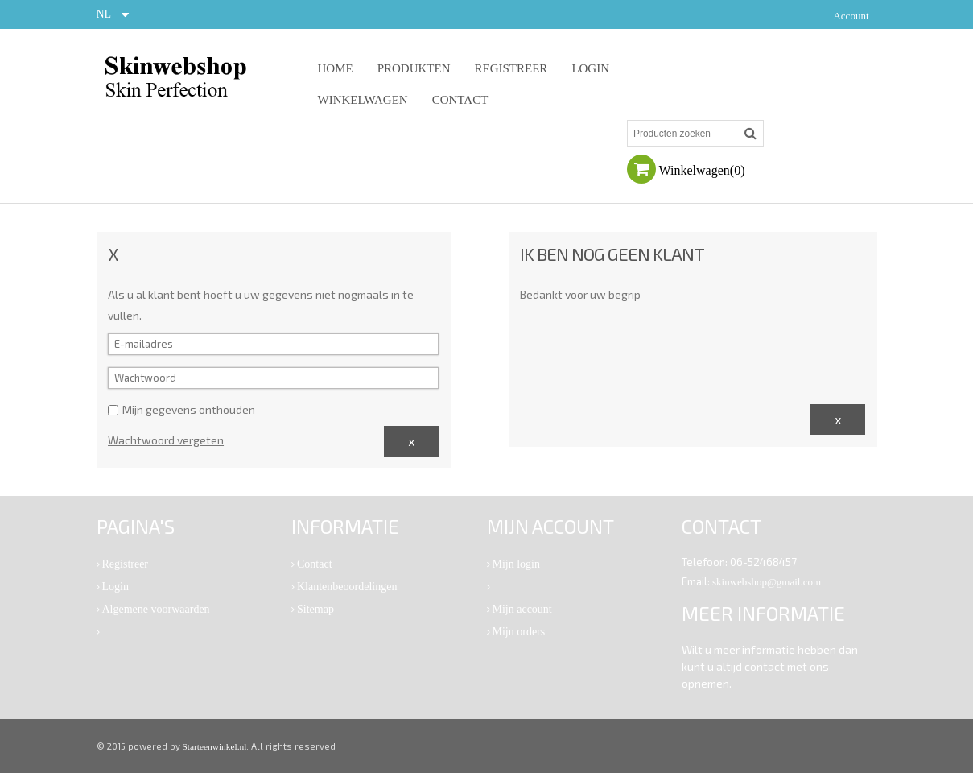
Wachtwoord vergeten (166, 440)
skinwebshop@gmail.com (766, 582)
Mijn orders (519, 632)
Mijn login (517, 564)
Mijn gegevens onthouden (181, 409)
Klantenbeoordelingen (347, 587)
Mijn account (522, 609)
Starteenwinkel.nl (215, 746)
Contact (314, 564)
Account (850, 16)
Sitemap (315, 609)
